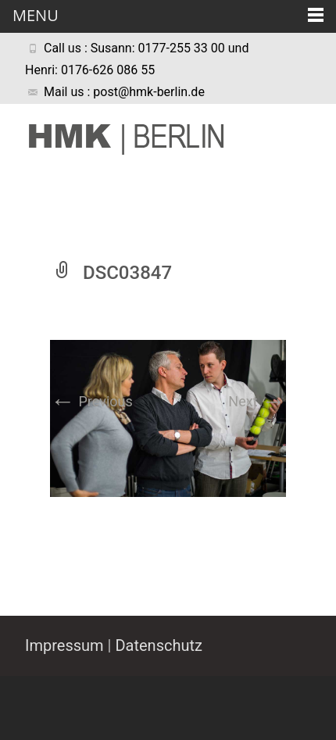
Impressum (64, 645)
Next (257, 401)
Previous (91, 401)
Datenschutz (158, 645)
